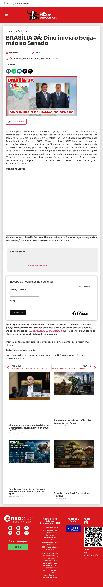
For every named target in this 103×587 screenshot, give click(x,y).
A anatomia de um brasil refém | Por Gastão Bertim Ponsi (73, 421)
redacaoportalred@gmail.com (47, 330)
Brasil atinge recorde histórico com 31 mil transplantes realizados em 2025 (28, 492)
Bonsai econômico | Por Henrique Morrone (72, 494)
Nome (13, 301)
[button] (6, 15)
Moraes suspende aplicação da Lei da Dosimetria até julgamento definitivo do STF (29, 428)
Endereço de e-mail (19, 289)
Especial (18, 30)
